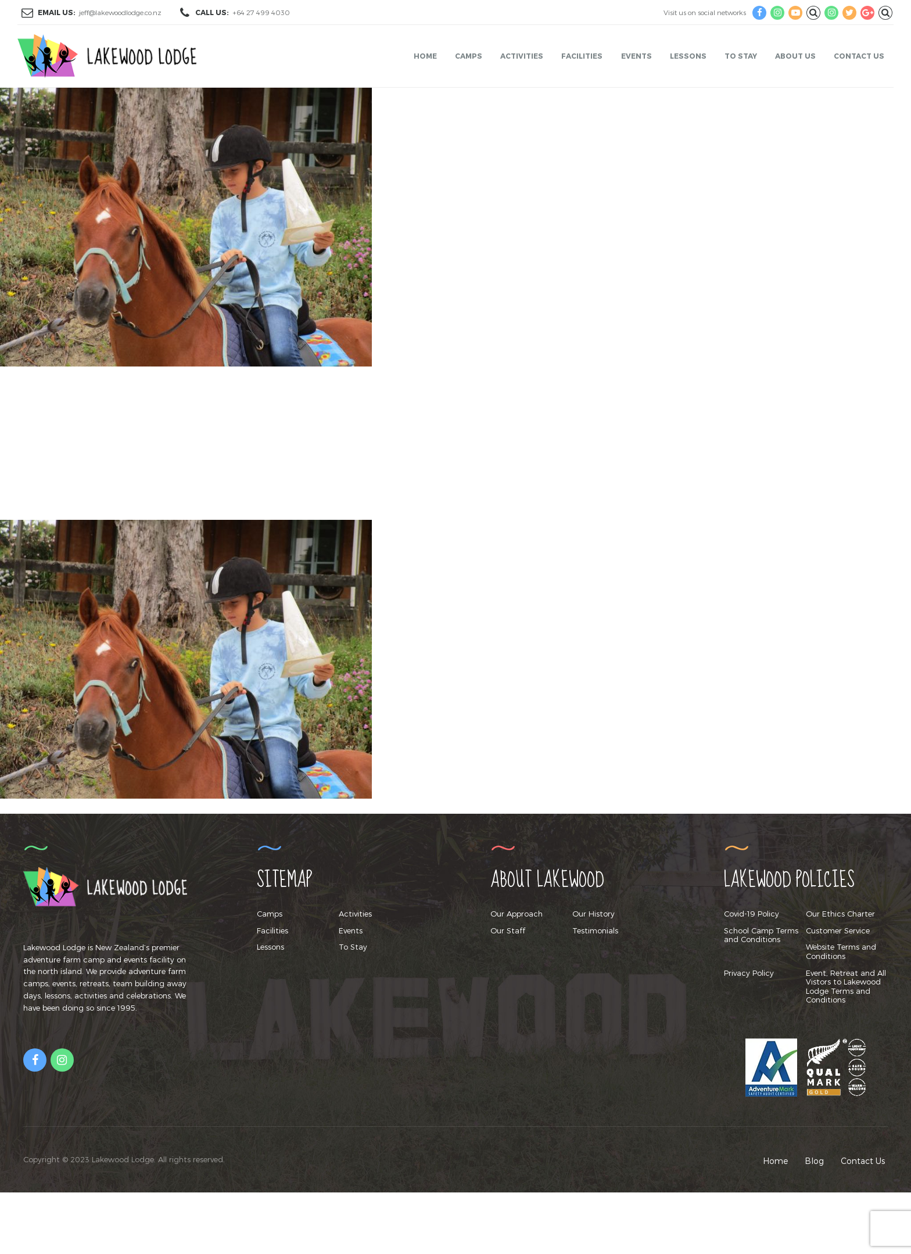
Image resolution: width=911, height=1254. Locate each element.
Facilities (581, 56)
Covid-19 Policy (751, 913)
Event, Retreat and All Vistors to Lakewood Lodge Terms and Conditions (846, 986)
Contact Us (859, 56)
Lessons (688, 56)
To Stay (741, 56)
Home (425, 56)
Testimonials (595, 930)
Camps (468, 56)
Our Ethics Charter (840, 913)
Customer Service (838, 930)
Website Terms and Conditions (841, 951)
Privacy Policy (749, 973)
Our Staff (507, 930)
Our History (593, 913)
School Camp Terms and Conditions (761, 935)
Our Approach (516, 913)
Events (636, 56)
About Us (795, 56)
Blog (814, 1161)
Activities (521, 56)
